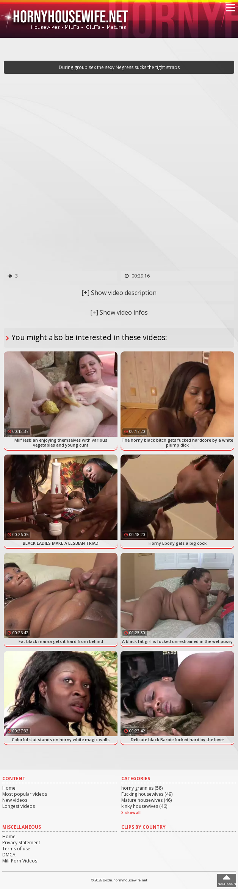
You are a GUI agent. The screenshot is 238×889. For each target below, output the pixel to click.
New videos (14, 800)
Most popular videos (24, 794)
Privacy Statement (21, 842)
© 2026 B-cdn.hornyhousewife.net (119, 880)
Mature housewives (146, 800)
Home (9, 788)
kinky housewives (144, 806)
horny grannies (142, 788)
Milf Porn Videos (19, 861)
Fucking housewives (146, 794)
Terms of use (16, 848)
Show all (133, 812)
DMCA (9, 854)
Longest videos (18, 806)
